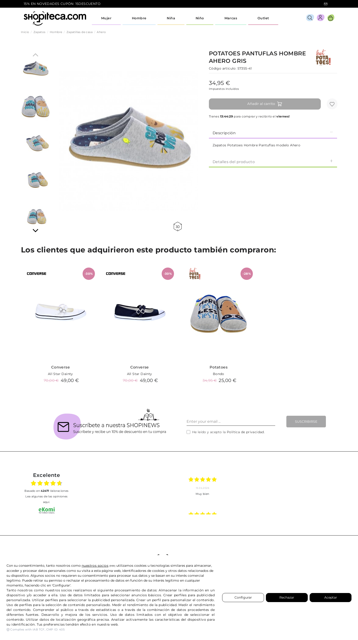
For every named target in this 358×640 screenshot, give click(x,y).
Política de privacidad (245, 432)
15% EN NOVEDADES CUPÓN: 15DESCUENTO (62, 4)
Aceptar (330, 597)
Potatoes (219, 367)
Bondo (218, 374)
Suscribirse (306, 421)
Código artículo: (222, 68)
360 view (178, 226)
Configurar (243, 597)
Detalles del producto (273, 161)
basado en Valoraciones (46, 491)
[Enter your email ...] (231, 421)
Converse (60, 367)
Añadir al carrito (264, 104)
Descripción (273, 132)
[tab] (273, 133)
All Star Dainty (60, 374)
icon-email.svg (326, 4)
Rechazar (286, 597)
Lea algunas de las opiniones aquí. (46, 499)
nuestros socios (95, 565)
